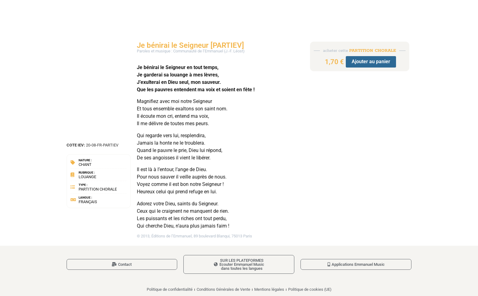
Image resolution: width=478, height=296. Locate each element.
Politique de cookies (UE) (310, 289)
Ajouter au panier (371, 61)
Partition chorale (98, 189)
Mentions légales (269, 289)
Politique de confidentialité (170, 289)
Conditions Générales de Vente (223, 289)
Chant (85, 164)
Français (88, 201)
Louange (87, 177)
